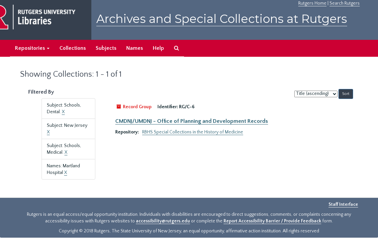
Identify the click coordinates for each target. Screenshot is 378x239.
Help (158, 48)
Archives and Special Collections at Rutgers (221, 19)
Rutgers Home (312, 3)
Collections (72, 48)
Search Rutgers (345, 3)
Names (134, 48)
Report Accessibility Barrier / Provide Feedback (272, 221)
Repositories (32, 48)
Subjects (106, 48)
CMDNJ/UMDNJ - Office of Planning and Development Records (191, 121)
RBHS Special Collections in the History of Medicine (192, 132)
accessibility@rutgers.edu (163, 221)
